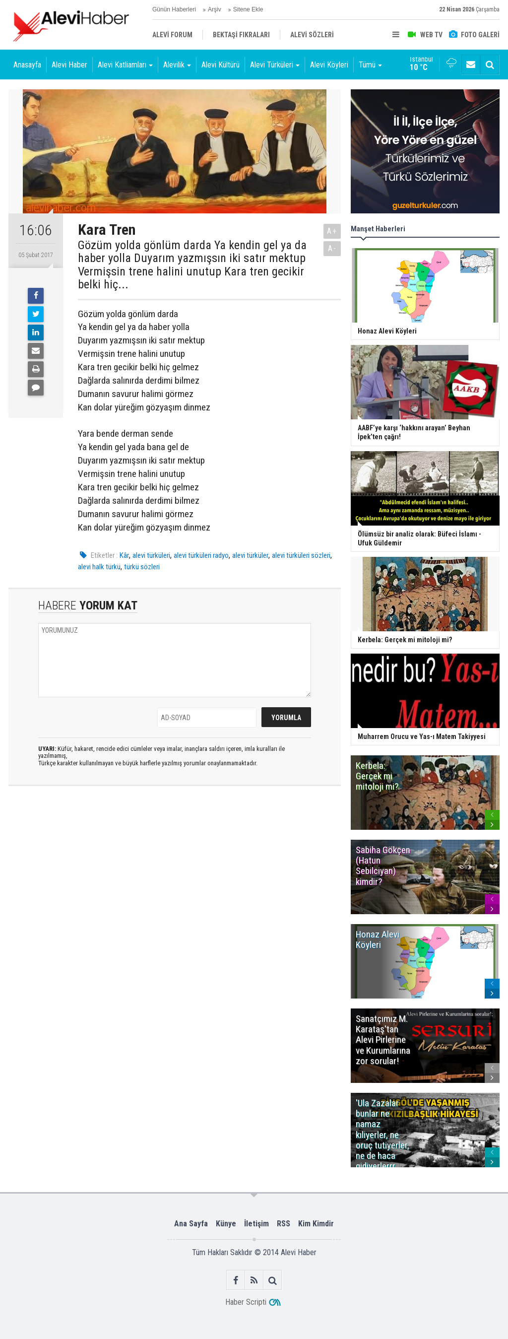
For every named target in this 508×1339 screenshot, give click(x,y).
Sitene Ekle (248, 9)
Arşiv (214, 9)
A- (332, 248)
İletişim (256, 1223)
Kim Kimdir (316, 1223)
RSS (283, 1223)
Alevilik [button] (177, 64)
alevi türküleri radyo (201, 555)
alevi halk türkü (99, 566)
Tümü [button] (370, 64)
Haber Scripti (245, 1302)
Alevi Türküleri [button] (275, 64)
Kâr (124, 555)
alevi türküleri (151, 555)
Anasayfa (27, 64)
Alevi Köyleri (329, 64)
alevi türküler (250, 555)
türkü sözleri (142, 566)
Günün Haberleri (174, 9)
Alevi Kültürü (220, 64)
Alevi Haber (69, 64)
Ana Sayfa (191, 1223)
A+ (332, 231)
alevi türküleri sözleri (301, 555)
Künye (226, 1223)
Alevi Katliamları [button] (125, 64)
